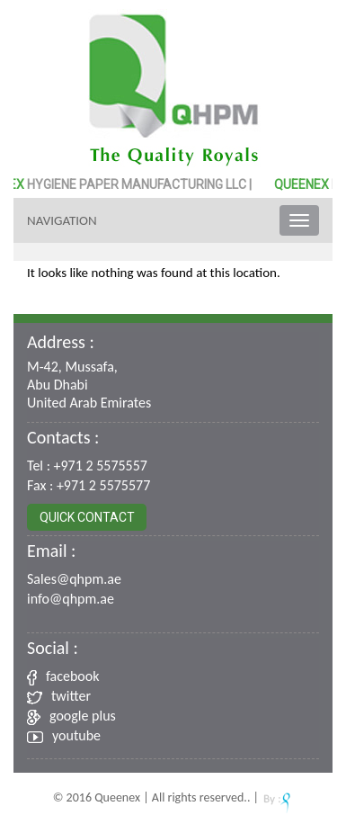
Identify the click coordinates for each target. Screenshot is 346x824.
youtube (64, 735)
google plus (71, 715)
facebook (63, 676)
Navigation (62, 220)
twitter (59, 695)
